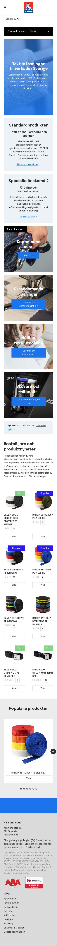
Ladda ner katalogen (29, 400)
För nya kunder (11, 903)
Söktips (8, 911)
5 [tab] (33, 789)
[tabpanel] (28, 751)
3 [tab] (27, 789)
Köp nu (27, 256)
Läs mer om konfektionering (27, 304)
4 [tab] (30, 789)
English (33, 31)
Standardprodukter (27, 165)
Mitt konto (9, 915)
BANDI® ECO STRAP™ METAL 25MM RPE (11, 673)
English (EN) (29, 840)
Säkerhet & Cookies (14, 928)
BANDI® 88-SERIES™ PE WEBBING (28, 773)
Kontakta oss (27, 217)
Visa (14, 537)
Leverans (8, 919)
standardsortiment (14, 459)
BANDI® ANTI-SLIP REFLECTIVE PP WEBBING (41, 621)
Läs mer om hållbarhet (28, 353)
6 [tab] (36, 789)
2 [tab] (24, 789)
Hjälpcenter (10, 899)
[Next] (53, 751)
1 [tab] (21, 789)
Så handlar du (11, 907)
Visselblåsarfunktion (14, 932)
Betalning (9, 924)
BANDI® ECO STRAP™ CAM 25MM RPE (42, 673)
